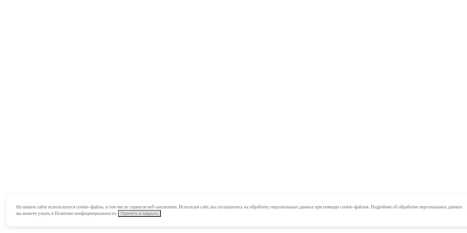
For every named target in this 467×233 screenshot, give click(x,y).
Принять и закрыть (139, 213)
